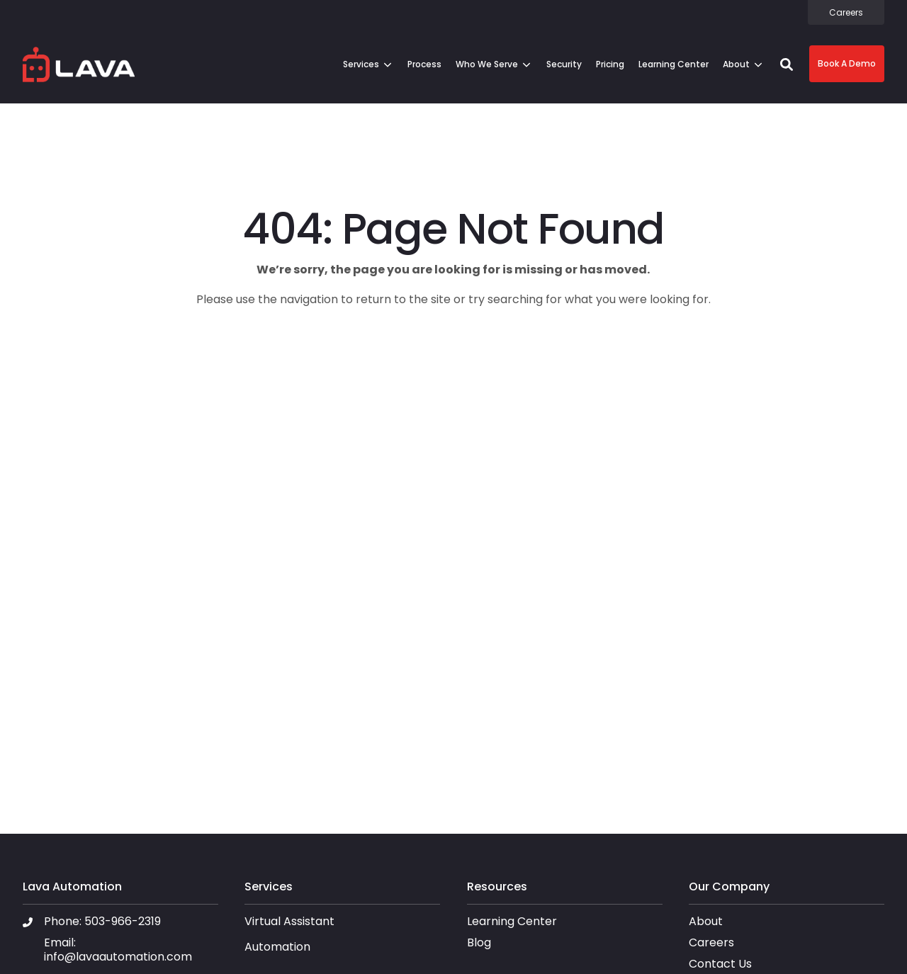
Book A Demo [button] (847, 63)
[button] (786, 64)
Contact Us (720, 964)
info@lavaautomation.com (118, 956)
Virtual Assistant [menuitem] (289, 921)
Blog (479, 942)
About (736, 64)
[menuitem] (846, 12)
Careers (711, 942)
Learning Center (512, 921)
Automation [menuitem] (277, 947)
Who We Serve (487, 64)
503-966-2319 (122, 921)
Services (361, 64)
